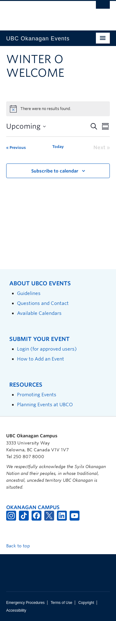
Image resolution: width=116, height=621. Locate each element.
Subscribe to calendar (54, 170)
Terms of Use (61, 602)
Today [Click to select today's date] (58, 146)
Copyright (86, 602)
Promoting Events (36, 394)
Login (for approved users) (47, 349)
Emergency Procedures (25, 602)
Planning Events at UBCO (45, 404)
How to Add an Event (40, 358)
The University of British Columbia (42, 13)
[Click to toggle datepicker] (26, 126)
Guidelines (29, 293)
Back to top (21, 545)
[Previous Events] (16, 147)
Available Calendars (39, 313)
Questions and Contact (43, 303)
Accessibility (16, 610)
